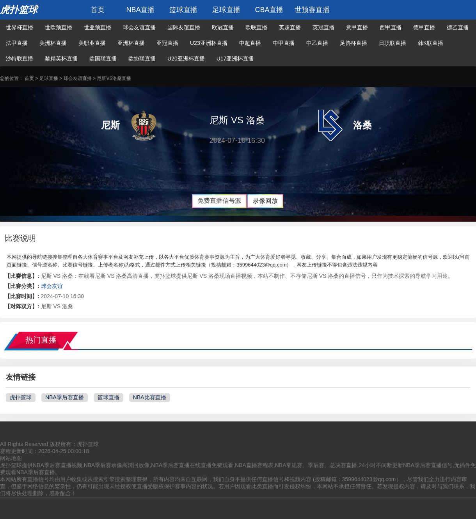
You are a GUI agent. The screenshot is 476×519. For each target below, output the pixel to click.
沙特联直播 (19, 58)
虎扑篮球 (18, 9)
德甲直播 (424, 27)
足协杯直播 (353, 43)
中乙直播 (317, 43)
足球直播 (226, 10)
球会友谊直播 (139, 27)
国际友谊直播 (183, 27)
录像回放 (265, 200)
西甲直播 (390, 27)
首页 (98, 10)
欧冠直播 (223, 27)
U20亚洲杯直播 (186, 58)
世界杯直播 (19, 27)
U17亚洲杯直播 (235, 58)
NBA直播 (140, 10)
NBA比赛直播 (149, 397)
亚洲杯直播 (131, 43)
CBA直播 (269, 10)
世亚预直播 (97, 27)
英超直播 (290, 27)
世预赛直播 (312, 10)
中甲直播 (284, 43)
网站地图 (11, 458)
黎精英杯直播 (61, 58)
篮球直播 (183, 10)
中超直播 (250, 43)
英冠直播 (323, 27)
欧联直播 (256, 27)
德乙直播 (458, 27)
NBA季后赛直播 (64, 397)
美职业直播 (92, 43)
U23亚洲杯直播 (208, 43)
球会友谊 (52, 286)
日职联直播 (392, 43)
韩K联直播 (430, 43)
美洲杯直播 (53, 43)
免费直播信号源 (219, 200)
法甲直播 (17, 43)
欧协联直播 (142, 58)
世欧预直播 (58, 27)
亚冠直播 (167, 43)
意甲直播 (357, 27)
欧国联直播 (103, 58)
